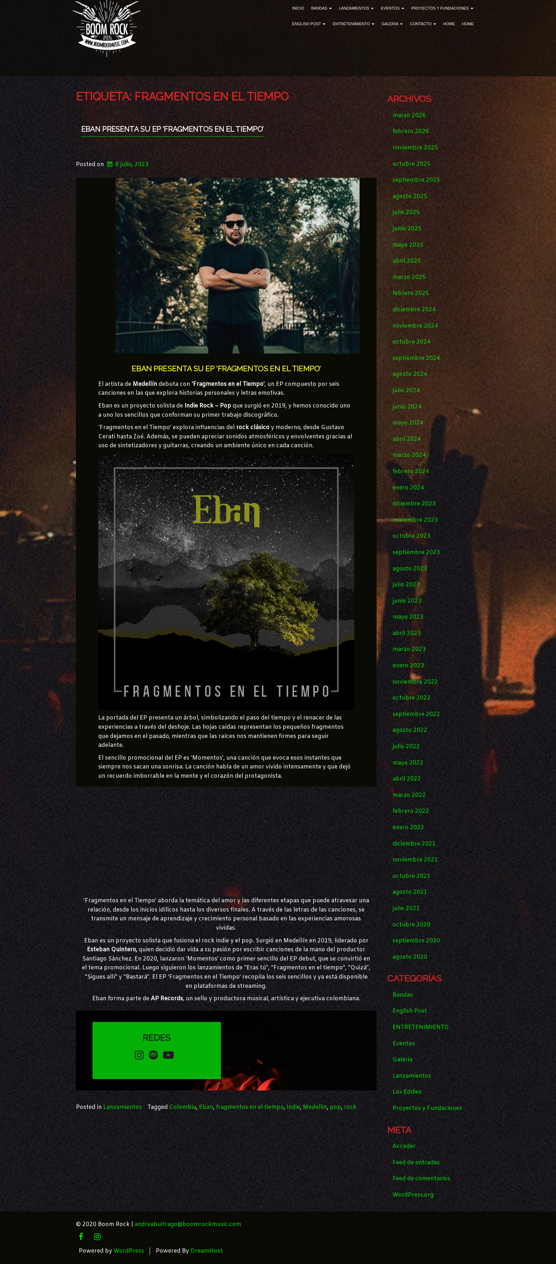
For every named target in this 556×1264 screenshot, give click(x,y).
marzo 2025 (409, 277)
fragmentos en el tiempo (250, 1107)
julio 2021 (406, 908)
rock (350, 1107)
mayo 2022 (408, 763)
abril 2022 (407, 779)
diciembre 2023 (414, 504)
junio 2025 (407, 228)
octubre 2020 (411, 925)
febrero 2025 (411, 293)
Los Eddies (407, 1092)
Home (449, 24)
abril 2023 (407, 633)
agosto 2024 (410, 374)
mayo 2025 (408, 245)
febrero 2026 (411, 131)
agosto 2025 (410, 196)
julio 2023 (406, 585)
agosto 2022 (410, 730)
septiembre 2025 (416, 180)
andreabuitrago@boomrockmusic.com (187, 1224)
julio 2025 (406, 212)
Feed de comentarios (421, 1178)
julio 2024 (406, 390)
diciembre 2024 (414, 309)
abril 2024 (407, 439)
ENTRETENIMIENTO (353, 24)
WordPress (128, 1251)
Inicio (298, 8)
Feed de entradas (416, 1162)
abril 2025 (407, 261)
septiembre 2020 (416, 941)
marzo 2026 (409, 115)
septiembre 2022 (416, 714)
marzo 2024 (409, 455)
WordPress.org (413, 1195)
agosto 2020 (410, 957)
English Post (309, 24)
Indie (293, 1107)
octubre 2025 (411, 164)
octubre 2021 (411, 876)
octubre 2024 (411, 342)
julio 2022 (406, 746)
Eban (206, 1107)
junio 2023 (407, 601)
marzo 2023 (409, 649)
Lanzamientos (356, 8)
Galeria (392, 24)
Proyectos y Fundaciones (442, 8)
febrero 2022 (411, 811)
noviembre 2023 (415, 520)
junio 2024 (407, 407)
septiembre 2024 (416, 358)
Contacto (423, 24)
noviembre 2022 (415, 682)
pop (335, 1107)
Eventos (392, 8)
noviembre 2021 (415, 860)
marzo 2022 (409, 795)
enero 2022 (408, 827)
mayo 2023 (408, 617)
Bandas (321, 8)
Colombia (182, 1107)
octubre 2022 (411, 698)
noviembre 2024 (415, 326)
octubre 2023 (411, 536)
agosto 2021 (410, 892)
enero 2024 (408, 488)
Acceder (404, 1146)
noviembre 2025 (415, 148)
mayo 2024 (408, 423)
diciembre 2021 (414, 844)
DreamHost (206, 1251)
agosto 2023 (410, 569)
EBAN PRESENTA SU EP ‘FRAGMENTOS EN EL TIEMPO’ (172, 129)
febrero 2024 (411, 471)
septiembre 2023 (416, 552)
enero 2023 (408, 665)
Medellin (315, 1107)
